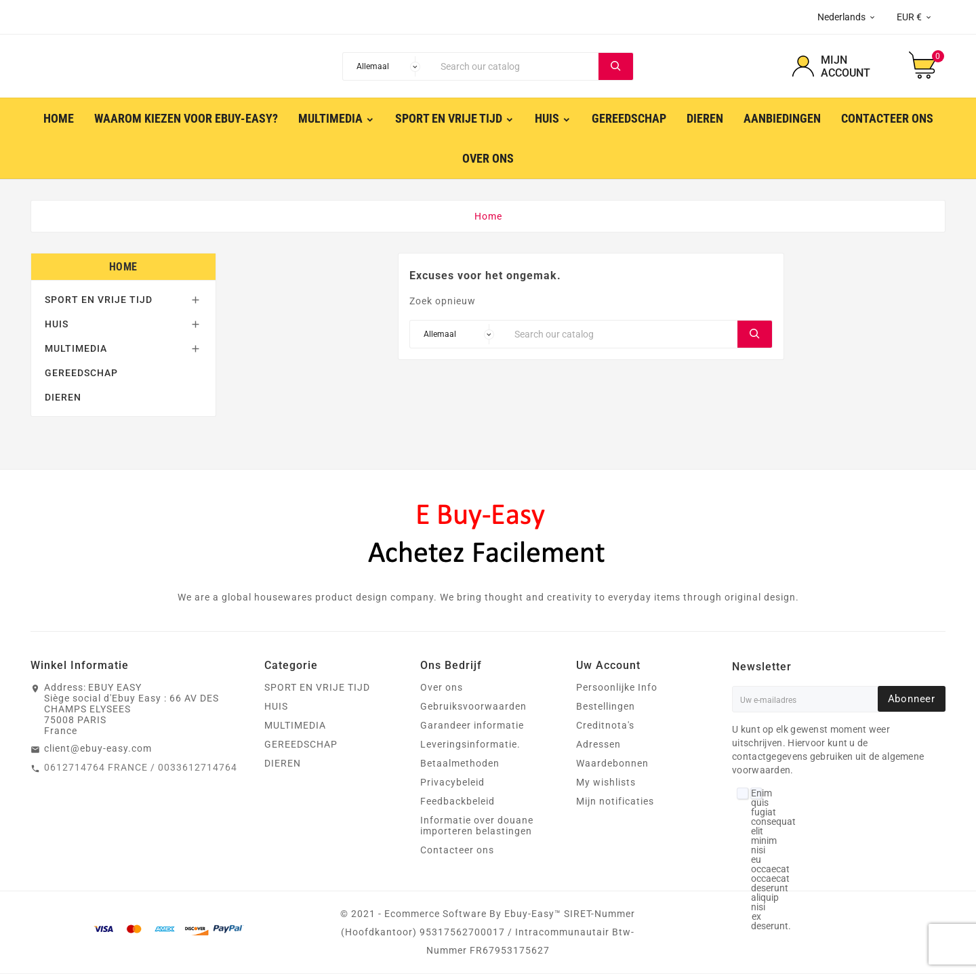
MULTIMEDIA (76, 349)
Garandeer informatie (472, 726)
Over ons (441, 688)
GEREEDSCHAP (81, 373)
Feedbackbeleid (457, 801)
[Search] (516, 66)
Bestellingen (605, 707)
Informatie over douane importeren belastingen (476, 826)
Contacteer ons (457, 850)
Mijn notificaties (615, 801)
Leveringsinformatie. (470, 744)
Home (123, 267)
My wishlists (606, 782)
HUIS (56, 324)
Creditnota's (605, 726)
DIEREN (63, 397)
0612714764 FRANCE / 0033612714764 (140, 768)
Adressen (598, 744)
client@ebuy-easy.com (98, 749)
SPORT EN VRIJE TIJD (98, 300)
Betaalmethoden (460, 763)
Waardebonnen (612, 763)
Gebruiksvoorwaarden (473, 707)
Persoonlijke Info (616, 688)
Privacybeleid (452, 782)
